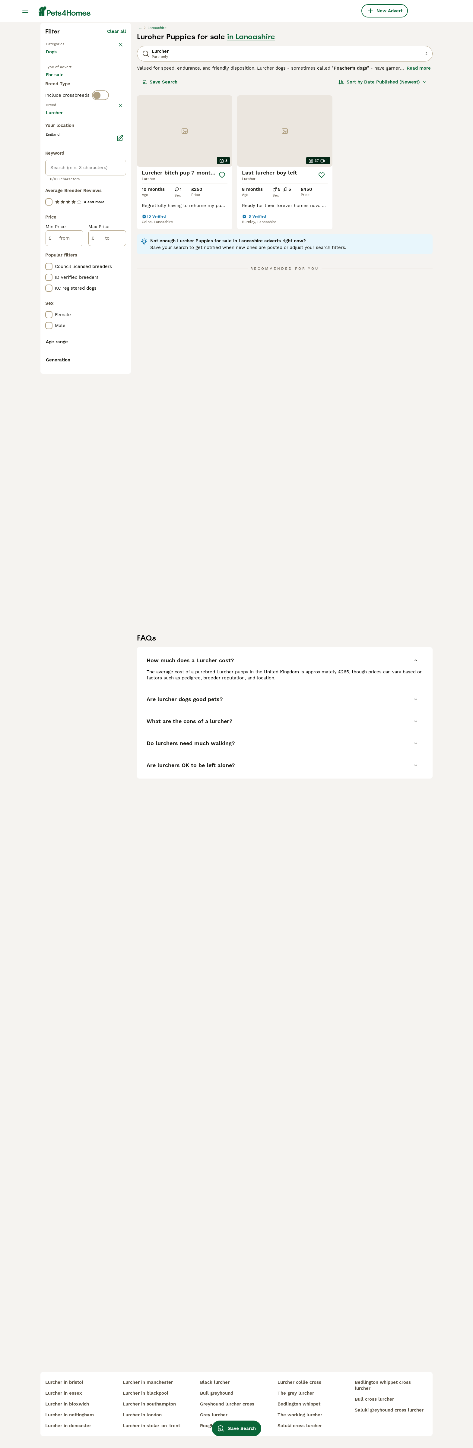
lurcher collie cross (299, 1382)
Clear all (116, 140)
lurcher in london (142, 1415)
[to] (107, 501)
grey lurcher (213, 1415)
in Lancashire (251, 145)
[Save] (222, 284)
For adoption (96, 190)
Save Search (159, 190)
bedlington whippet (299, 1404)
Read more (419, 176)
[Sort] (383, 190)
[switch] (100, 228)
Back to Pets (60, 152)
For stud (60, 205)
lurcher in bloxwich (67, 1404)
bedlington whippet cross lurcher (383, 1385)
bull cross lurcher (374, 1399)
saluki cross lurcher (300, 1425)
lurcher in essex (63, 1393)
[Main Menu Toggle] (25, 11)
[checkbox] (49, 268)
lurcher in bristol (64, 1382)
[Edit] (120, 401)
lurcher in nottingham (69, 1415)
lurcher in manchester (148, 1382)
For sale (59, 190)
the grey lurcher (296, 1393)
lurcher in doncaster (68, 1425)
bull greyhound (216, 1393)
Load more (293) (107, 376)
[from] (64, 501)
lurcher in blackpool (145, 1393)
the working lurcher (300, 1415)
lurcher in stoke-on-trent (151, 1425)
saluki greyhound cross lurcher (389, 1410)
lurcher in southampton (149, 1404)
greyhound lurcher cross (227, 1404)
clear (120, 238)
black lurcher (215, 1382)
